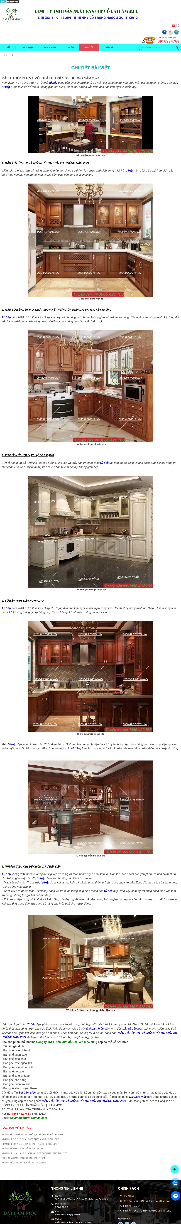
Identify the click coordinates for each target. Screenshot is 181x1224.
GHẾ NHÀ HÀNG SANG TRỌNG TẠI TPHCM (23, 1140)
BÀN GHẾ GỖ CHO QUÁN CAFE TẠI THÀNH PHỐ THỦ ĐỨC (30, 1121)
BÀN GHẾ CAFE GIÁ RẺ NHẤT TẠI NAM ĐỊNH (24, 1144)
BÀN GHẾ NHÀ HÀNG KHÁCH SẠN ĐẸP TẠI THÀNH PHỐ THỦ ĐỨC (34, 1135)
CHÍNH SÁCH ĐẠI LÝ (130, 1188)
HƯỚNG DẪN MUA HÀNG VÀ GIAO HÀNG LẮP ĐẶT (145, 1183)
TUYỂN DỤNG (127, 1178)
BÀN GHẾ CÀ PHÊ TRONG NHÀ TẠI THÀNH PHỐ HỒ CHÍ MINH (32, 1116)
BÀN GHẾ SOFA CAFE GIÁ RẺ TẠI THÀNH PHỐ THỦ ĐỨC (29, 1126)
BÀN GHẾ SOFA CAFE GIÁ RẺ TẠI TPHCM (22, 1130)
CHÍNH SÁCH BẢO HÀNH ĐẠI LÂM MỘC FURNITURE (145, 1193)
